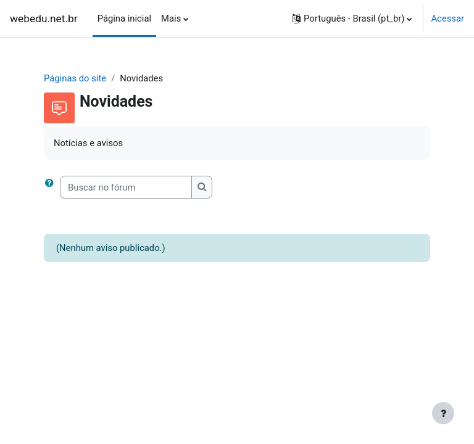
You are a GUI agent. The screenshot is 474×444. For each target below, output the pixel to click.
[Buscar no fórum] (126, 187)
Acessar (447, 18)
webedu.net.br (44, 18)
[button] (351, 18)
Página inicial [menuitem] (124, 18)
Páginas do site (75, 78)
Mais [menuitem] (171, 18)
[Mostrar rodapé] (443, 413)
